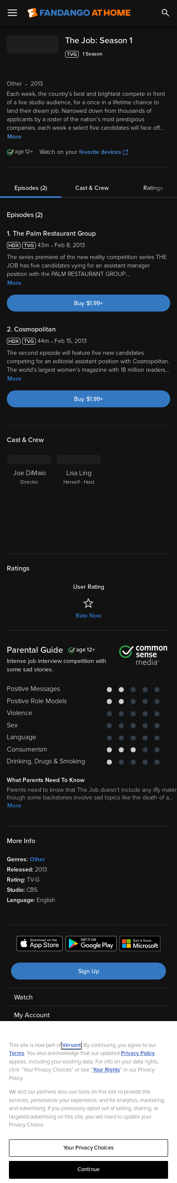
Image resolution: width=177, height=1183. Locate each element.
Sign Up (88, 971)
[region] (88, 1102)
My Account (32, 1015)
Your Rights (106, 1069)
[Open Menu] (12, 12)
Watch (23, 997)
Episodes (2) (30, 188)
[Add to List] (166, 54)
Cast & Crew (91, 188)
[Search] (165, 12)
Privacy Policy (138, 1053)
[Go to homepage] (79, 12)
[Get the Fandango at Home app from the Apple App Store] (39, 944)
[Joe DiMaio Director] (29, 498)
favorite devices (103, 152)
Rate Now (88, 615)
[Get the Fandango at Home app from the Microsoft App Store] (140, 944)
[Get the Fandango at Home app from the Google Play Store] (91, 944)
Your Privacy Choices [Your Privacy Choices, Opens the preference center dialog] (88, 1147)
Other (37, 859)
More (14, 136)
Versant (71, 1045)
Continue (88, 1169)
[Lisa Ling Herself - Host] (78, 498)
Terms (16, 1053)
